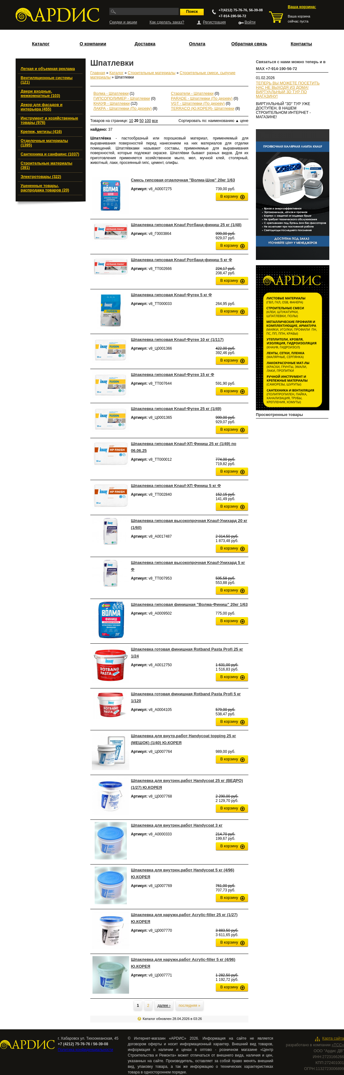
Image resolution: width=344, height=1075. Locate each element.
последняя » (189, 1005)
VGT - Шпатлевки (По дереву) (198, 103)
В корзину (229, 196)
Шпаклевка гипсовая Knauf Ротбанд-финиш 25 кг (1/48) (186, 224)
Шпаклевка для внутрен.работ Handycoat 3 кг (176, 825)
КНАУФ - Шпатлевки (111, 103)
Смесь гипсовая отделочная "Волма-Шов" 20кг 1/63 (183, 180)
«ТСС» (338, 1045)
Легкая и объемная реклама (48, 69)
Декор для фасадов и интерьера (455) (41, 107)
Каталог (40, 43)
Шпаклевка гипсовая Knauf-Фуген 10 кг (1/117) (177, 339)
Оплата (197, 43)
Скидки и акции (123, 22)
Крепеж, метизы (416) (41, 131)
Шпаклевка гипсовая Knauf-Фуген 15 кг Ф (172, 374)
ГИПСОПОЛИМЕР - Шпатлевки (121, 98)
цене (244, 121)
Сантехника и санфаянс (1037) (50, 154)
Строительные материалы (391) (46, 165)
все (155, 121)
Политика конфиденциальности (85, 1049)
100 (148, 121)
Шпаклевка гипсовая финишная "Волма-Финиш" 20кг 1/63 (189, 604)
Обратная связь (249, 43)
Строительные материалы (152, 73)
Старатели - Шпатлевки (192, 93)
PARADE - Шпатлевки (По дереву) (201, 98)
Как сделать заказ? (167, 22)
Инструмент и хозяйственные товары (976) (49, 120)
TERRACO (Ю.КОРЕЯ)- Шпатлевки (202, 108)
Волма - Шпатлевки (111, 93)
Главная (97, 73)
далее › (163, 1005)
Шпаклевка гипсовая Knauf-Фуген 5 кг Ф (171, 294)
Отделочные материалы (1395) (44, 143)
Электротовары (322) (41, 177)
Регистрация (214, 22)
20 (136, 121)
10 (131, 121)
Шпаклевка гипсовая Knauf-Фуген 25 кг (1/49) (176, 408)
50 (141, 121)
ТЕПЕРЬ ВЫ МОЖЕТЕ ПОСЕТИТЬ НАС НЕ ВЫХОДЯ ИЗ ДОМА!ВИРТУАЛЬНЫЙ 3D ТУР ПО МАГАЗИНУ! (288, 90)
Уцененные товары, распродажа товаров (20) (45, 188)
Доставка (145, 43)
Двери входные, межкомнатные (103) (40, 93)
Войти (250, 22)
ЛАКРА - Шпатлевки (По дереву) (122, 108)
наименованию (223, 121)
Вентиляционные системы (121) (46, 80)
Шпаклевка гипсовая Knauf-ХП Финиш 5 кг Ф (176, 485)
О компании (93, 43)
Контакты (301, 43)
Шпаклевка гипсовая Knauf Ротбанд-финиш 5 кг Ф (181, 259)
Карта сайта (333, 1038)
